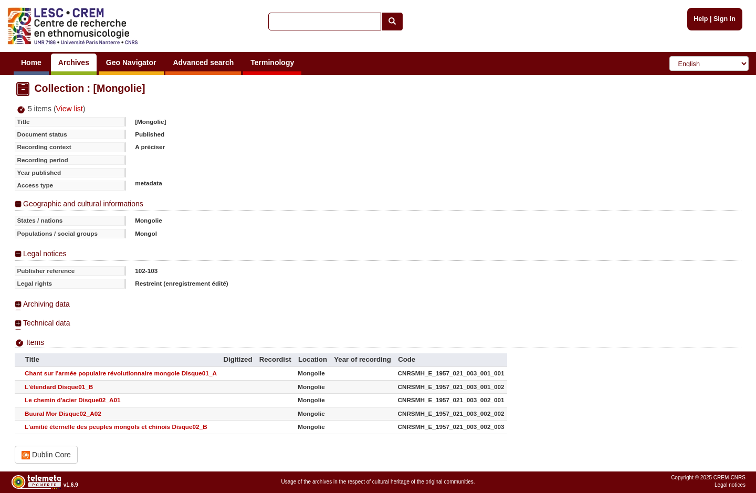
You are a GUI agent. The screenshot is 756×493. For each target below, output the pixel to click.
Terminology (272, 62)
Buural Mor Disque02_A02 (63, 413)
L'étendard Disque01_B (59, 386)
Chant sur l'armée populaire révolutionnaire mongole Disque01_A (121, 373)
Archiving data (46, 304)
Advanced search (203, 62)
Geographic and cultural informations (83, 204)
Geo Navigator (131, 62)
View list (69, 108)
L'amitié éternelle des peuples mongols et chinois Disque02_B (116, 426)
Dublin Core (46, 454)
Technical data (46, 323)
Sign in (724, 19)
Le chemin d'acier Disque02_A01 (72, 399)
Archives (73, 62)
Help (701, 19)
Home (31, 62)
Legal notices (45, 253)
